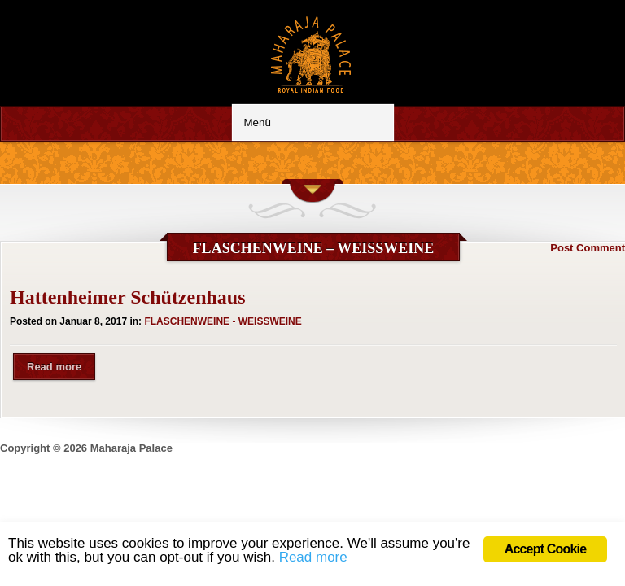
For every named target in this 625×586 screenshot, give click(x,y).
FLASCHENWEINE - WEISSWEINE (222, 321)
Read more (54, 367)
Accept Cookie (546, 549)
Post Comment (587, 248)
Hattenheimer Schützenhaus (128, 297)
